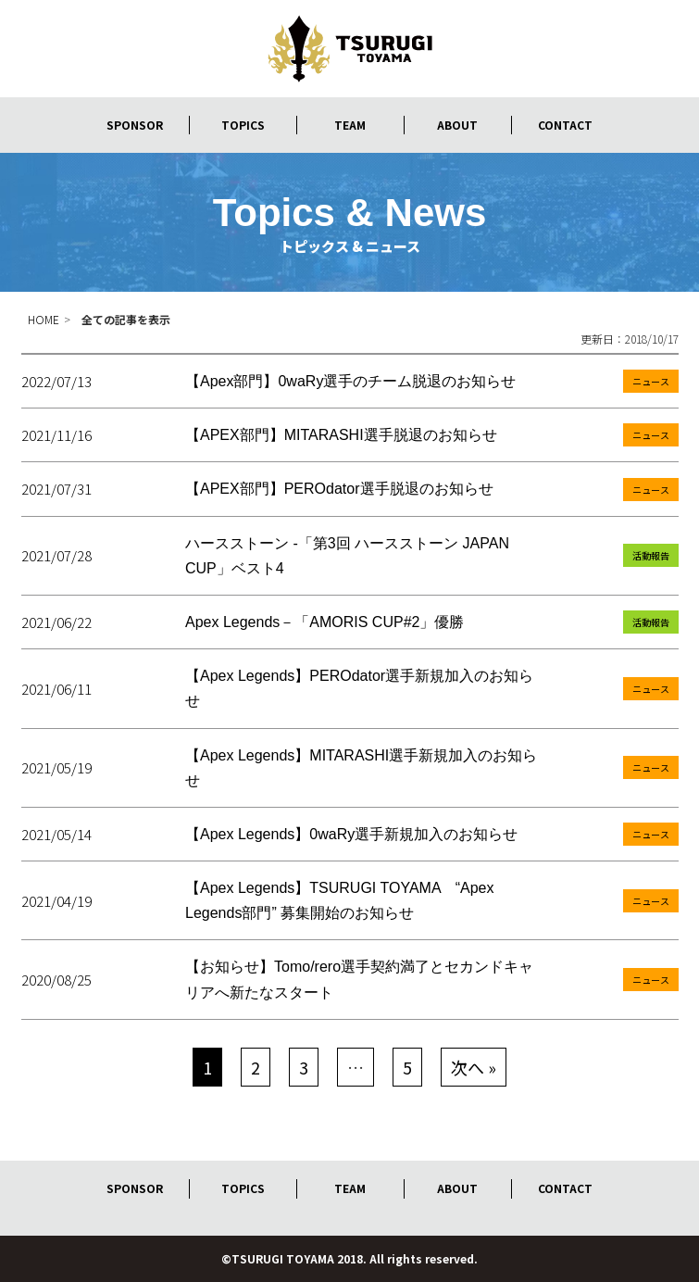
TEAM (350, 124)
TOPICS (243, 124)
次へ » (473, 1067)
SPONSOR (134, 124)
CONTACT (565, 124)
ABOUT (457, 124)
